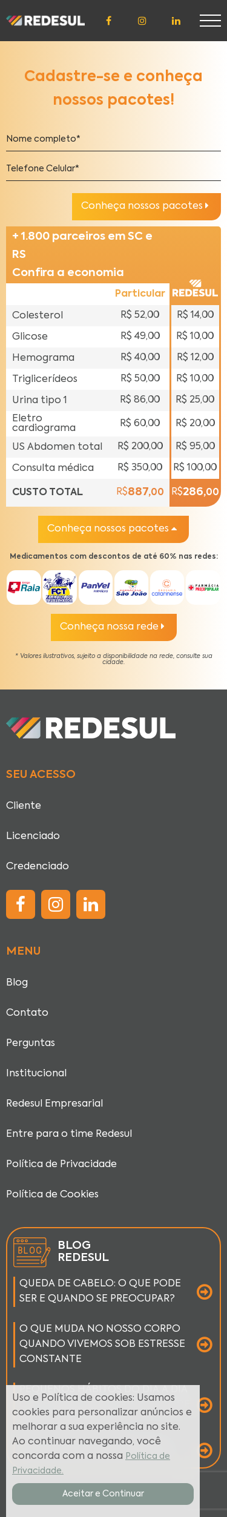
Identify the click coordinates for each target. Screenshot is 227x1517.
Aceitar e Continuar (103, 1494)
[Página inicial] (45, 20)
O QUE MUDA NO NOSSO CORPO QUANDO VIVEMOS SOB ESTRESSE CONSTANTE (102, 1344)
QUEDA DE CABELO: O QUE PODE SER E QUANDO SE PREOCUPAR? (100, 1291)
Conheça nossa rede (112, 626)
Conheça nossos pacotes (145, 205)
